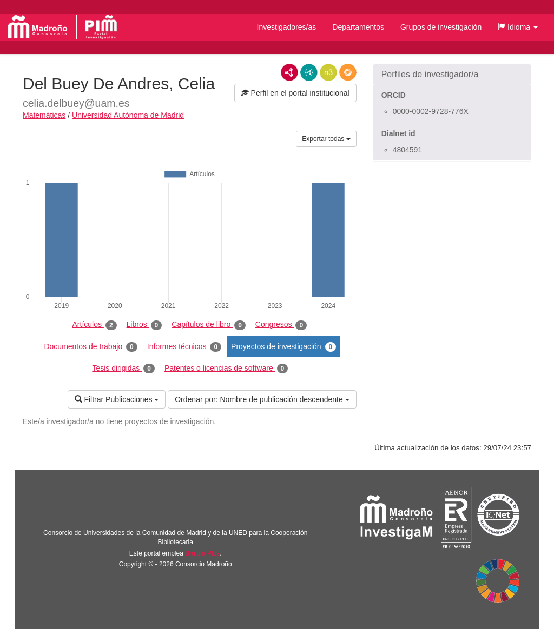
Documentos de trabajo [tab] (90, 347)
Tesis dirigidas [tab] (123, 368)
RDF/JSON (348, 72)
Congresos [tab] (281, 325)
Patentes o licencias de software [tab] (226, 368)
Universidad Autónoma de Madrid (128, 115)
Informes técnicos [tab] (184, 347)
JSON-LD (309, 72)
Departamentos (358, 27)
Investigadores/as (286, 27)
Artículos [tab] (94, 325)
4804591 (408, 149)
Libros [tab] (144, 325)
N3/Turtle (328, 72)
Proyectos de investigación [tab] (283, 347)
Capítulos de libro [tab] (209, 325)
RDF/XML (289, 72)
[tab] (452, 74)
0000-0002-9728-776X (431, 111)
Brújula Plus (202, 553)
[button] (518, 27)
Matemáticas (44, 115)
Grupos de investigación (441, 27)
